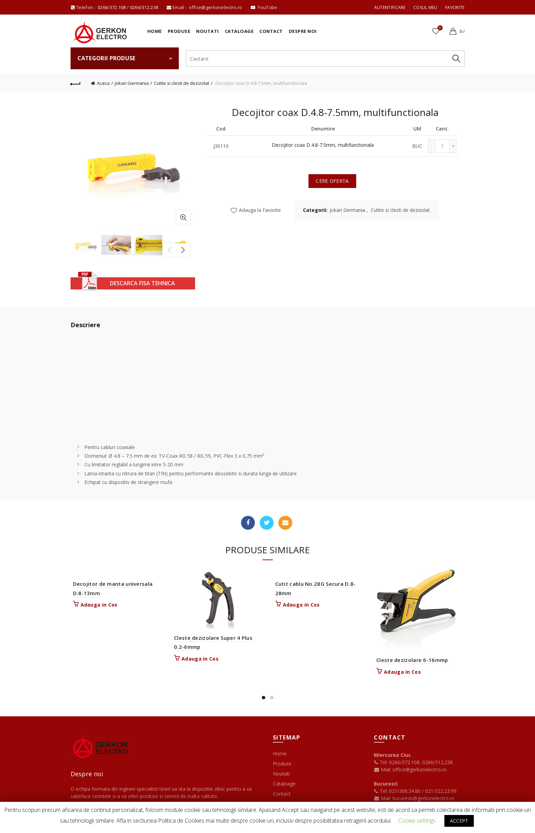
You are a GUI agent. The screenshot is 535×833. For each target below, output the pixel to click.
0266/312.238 (144, 7)
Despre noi (303, 31)
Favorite (454, 7)
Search (456, 58)
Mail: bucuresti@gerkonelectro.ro (417, 798)
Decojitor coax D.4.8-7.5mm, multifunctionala (323, 145)
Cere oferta (332, 181)
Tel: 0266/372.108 (396, 762)
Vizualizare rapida (257, 587)
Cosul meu (425, 7)
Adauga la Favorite (259, 210)
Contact (271, 31)
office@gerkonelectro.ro (216, 7)
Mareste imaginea (183, 217)
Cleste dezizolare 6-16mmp (412, 659)
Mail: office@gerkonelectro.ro (410, 769)
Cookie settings (417, 820)
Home (154, 31)
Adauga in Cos (98, 605)
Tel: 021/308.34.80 (398, 791)
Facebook (248, 523)
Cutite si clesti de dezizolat (181, 83)
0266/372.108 (112, 7)
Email (285, 523)
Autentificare (390, 7)
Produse (179, 31)
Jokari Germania (132, 83)
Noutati (207, 31)
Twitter (267, 523)
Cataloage (239, 31)
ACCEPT (459, 820)
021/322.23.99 (440, 791)
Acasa (103, 83)
